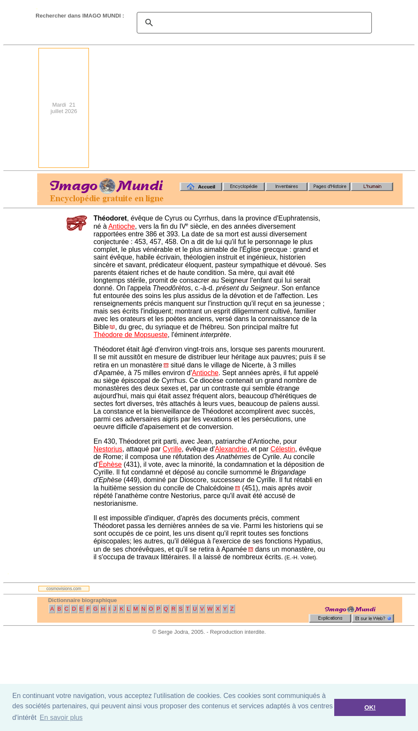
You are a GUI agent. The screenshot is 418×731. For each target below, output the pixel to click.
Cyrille (172, 449)
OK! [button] (369, 707)
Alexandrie (231, 449)
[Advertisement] (288, 108)
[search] (253, 23)
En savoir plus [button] (61, 717)
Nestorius (108, 449)
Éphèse (110, 464)
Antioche (121, 226)
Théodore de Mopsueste (131, 334)
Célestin (283, 449)
